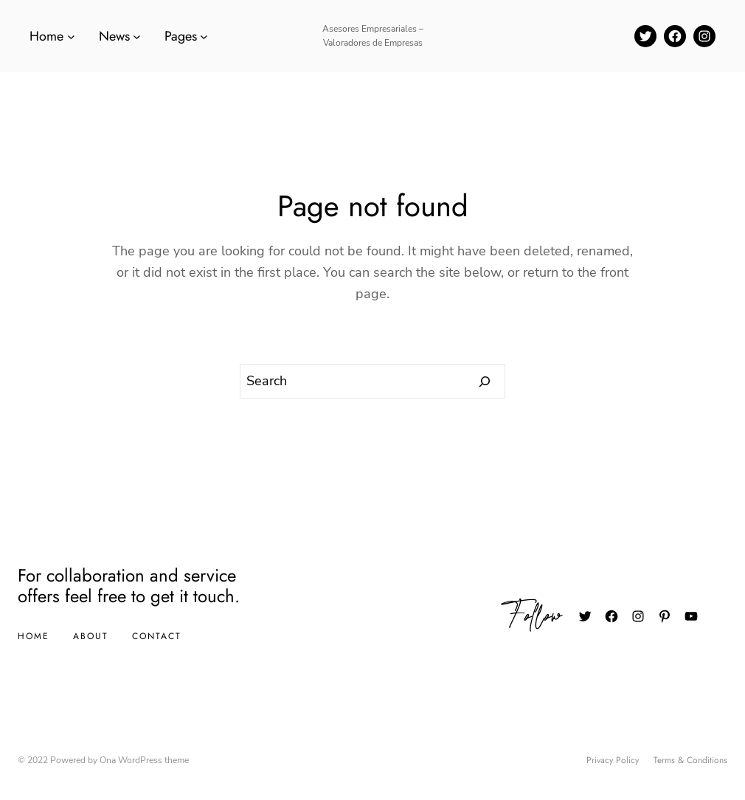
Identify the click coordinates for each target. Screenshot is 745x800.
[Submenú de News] (137, 36)
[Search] (485, 382)
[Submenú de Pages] (204, 36)
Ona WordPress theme (144, 760)
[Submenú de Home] (71, 36)
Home (33, 636)
